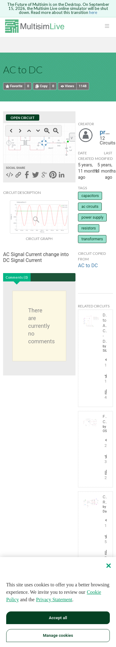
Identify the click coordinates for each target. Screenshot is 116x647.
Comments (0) (17, 277)
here (93, 12)
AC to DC (88, 265)
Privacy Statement (54, 599)
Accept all (58, 617)
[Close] (108, 565)
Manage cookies (58, 635)
